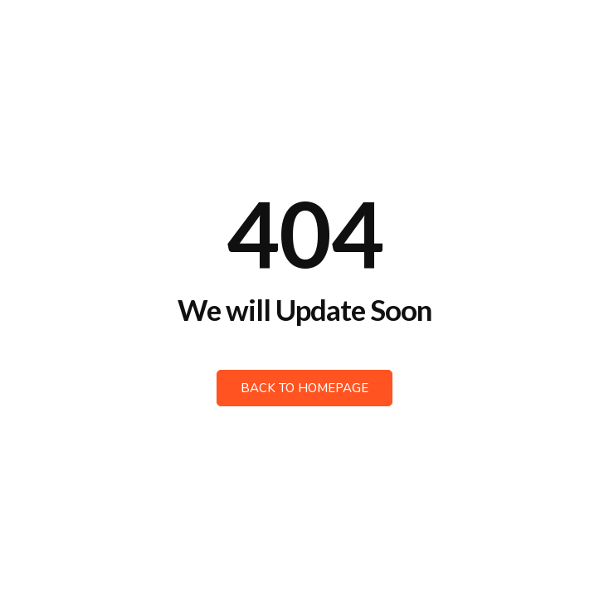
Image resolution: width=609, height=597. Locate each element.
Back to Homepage (304, 388)
